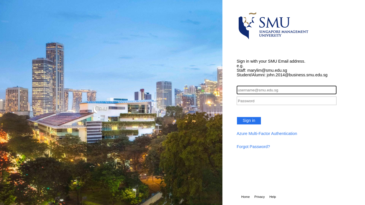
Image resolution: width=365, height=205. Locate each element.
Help (272, 196)
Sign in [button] (249, 120)
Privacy (259, 196)
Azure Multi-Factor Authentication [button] (267, 133)
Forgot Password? (253, 146)
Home (245, 196)
